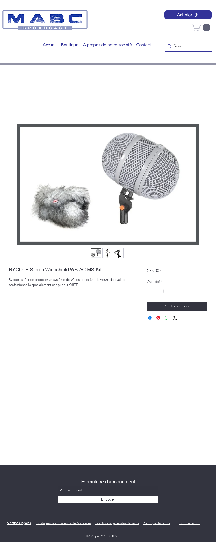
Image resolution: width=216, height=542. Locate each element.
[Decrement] (151, 291)
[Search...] (188, 46)
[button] (200, 27)
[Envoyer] (108, 499)
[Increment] (164, 291)
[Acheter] (188, 14)
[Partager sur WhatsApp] (166, 317)
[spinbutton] (157, 291)
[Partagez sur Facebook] (150, 317)
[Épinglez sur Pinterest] (158, 317)
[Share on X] (175, 317)
